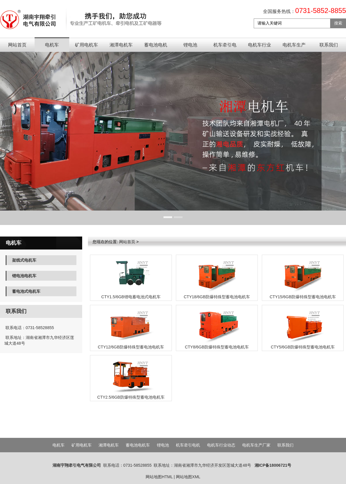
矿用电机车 (86, 44)
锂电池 (190, 44)
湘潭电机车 (121, 44)
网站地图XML (188, 476)
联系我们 (328, 44)
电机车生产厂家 (294, 47)
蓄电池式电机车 (26, 291)
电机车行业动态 (259, 47)
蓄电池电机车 (155, 47)
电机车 (52, 44)
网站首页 (17, 44)
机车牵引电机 (224, 47)
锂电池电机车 (24, 275)
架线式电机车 (24, 260)
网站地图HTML (159, 476)
